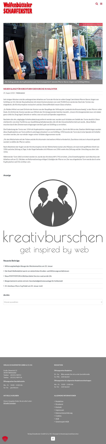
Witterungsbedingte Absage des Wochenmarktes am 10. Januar (29, 266)
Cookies (59, 416)
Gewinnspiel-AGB (62, 422)
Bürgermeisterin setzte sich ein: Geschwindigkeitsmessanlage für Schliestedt (34, 281)
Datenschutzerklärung (64, 413)
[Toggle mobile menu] (101, 4)
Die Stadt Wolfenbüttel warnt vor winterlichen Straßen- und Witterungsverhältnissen (37, 271)
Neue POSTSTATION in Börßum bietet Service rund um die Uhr (28, 276)
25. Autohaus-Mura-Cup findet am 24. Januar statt (24, 286)
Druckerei (59, 404)
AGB (57, 419)
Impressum (60, 410)
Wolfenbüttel (20, 93)
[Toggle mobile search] (97, 4)
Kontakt (59, 407)
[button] (5, 439)
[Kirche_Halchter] (53, 51)
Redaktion (59, 401)
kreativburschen (73, 434)
